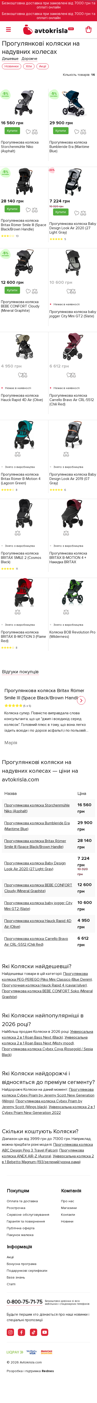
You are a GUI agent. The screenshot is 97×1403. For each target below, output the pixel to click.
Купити (12, 131)
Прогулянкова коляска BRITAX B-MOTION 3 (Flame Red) (23, 636)
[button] (81, 700)
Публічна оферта (21, 1228)
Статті (11, 1284)
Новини (67, 1221)
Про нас (67, 1201)
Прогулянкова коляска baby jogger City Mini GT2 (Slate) (72, 314)
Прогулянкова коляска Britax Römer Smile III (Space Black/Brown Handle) (23, 224)
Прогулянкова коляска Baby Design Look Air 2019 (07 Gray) (72, 478)
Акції (10, 1257)
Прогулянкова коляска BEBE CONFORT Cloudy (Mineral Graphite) (20, 306)
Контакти (68, 1215)
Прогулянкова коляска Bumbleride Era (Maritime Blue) (69, 146)
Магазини (69, 1208)
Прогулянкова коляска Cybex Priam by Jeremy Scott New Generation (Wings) (48, 1095)
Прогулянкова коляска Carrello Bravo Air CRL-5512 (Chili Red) (71, 399)
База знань (16, 1277)
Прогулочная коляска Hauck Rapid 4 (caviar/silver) (44, 985)
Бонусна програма (21, 1264)
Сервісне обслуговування (28, 1215)
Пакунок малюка (20, 1235)
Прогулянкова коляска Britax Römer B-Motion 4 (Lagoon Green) (21, 478)
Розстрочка (16, 1208)
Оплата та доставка (22, 1201)
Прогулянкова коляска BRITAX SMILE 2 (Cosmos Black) (21, 557)
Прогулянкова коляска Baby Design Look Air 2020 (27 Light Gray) (72, 228)
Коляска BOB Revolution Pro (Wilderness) (72, 634)
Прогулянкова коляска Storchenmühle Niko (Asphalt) (20, 146)
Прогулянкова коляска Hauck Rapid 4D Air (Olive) (22, 397)
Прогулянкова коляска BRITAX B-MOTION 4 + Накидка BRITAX (68, 557)
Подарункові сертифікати (27, 1271)
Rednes (48, 1371)
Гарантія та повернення (26, 1221)
